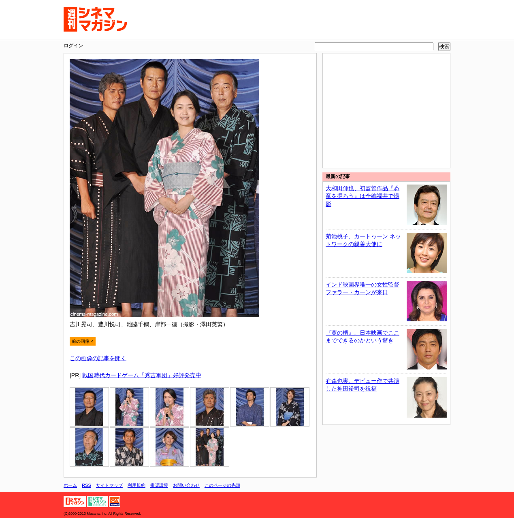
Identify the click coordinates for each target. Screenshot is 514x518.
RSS (86, 485)
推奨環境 (159, 485)
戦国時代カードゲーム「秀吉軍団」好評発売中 (141, 375)
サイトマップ (109, 485)
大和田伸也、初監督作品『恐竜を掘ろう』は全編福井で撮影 (362, 196)
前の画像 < (83, 341)
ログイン (73, 46)
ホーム (70, 485)
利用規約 (136, 485)
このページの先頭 (222, 485)
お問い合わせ (186, 485)
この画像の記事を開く (98, 358)
